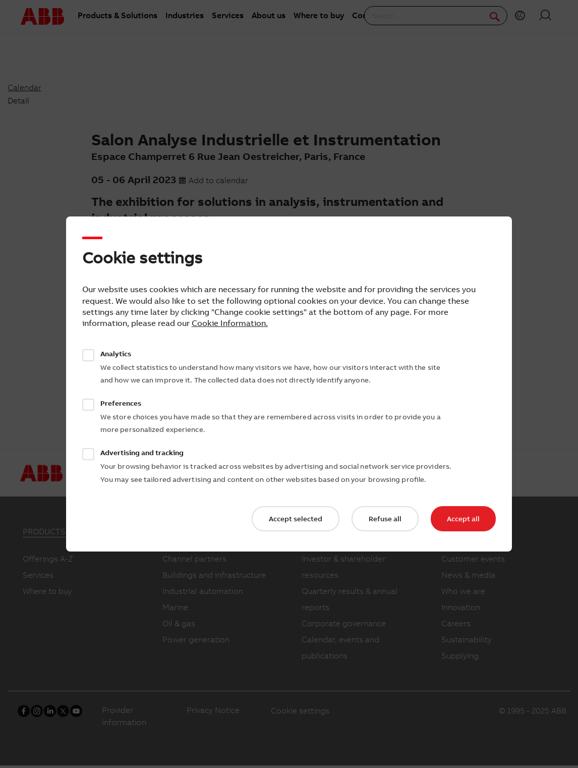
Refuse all (385, 518)
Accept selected (295, 518)
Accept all (463, 518)
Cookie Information (229, 323)
